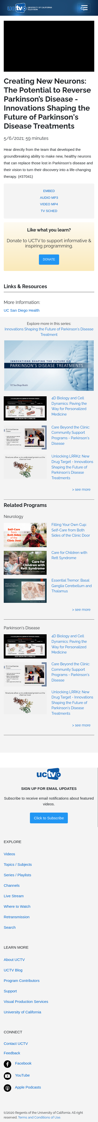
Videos (9, 854)
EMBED (49, 191)
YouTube (22, 1075)
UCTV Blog (13, 970)
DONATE (49, 259)
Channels (11, 885)
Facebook (23, 1063)
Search (10, 927)
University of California (22, 1012)
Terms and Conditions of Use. (39, 1117)
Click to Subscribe (49, 818)
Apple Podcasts (28, 1087)
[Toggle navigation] (84, 8)
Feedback (12, 1053)
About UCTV (14, 959)
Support (10, 991)
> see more (81, 489)
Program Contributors (21, 980)
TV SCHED (49, 211)
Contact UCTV (16, 1043)
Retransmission (16, 917)
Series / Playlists (17, 875)
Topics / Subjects (18, 864)
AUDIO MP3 (49, 198)
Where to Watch (17, 906)
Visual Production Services (26, 1001)
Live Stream (14, 896)
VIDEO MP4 (49, 204)
